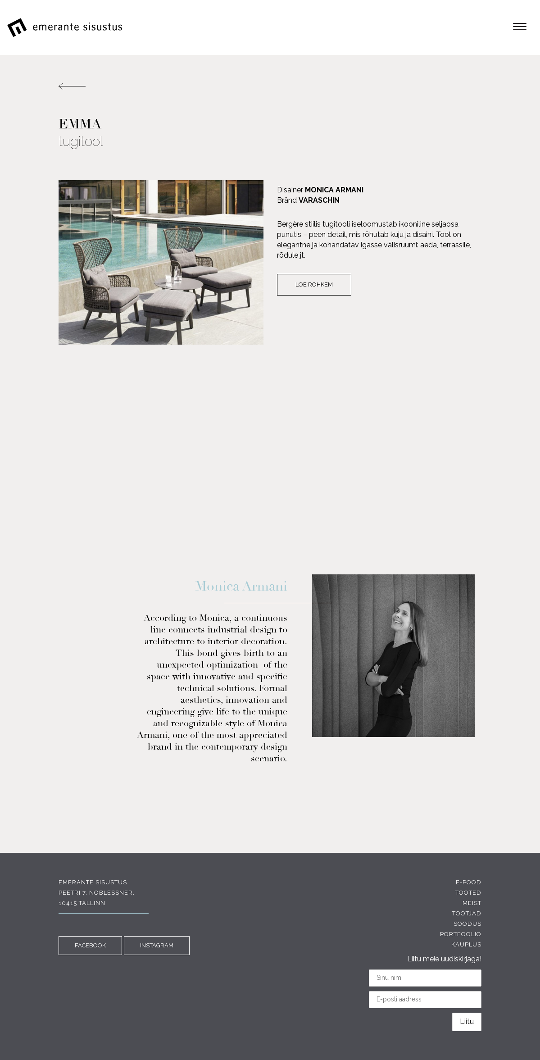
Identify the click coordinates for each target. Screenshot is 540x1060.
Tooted (468, 892)
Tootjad (466, 913)
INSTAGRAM (156, 945)
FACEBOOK (90, 945)
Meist (472, 903)
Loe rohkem (314, 284)
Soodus (467, 923)
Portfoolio (460, 934)
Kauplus (466, 944)
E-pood (468, 882)
